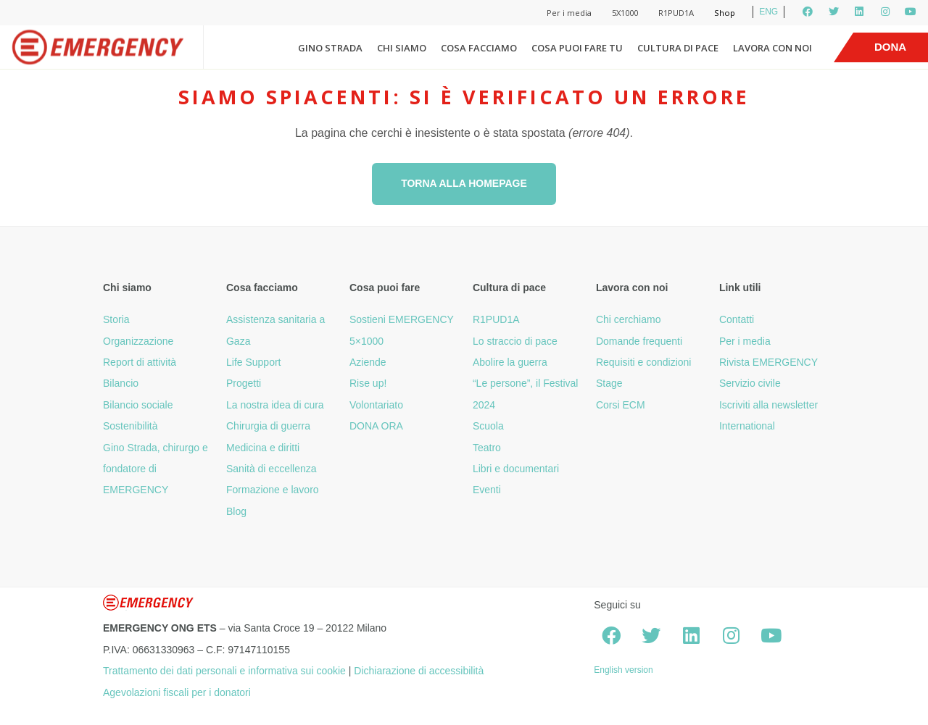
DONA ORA (376, 426)
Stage (609, 383)
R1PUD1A (676, 12)
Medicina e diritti (262, 447)
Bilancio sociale (138, 405)
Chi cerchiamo (628, 319)
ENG (768, 12)
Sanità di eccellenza (271, 468)
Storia (116, 319)
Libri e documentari (516, 468)
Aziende (367, 362)
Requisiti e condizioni (644, 362)
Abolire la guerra (510, 362)
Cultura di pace (677, 47)
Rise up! (367, 383)
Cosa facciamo (479, 47)
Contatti (736, 319)
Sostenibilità (130, 426)
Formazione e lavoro (272, 489)
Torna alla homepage (464, 183)
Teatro (487, 447)
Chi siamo (401, 47)
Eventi (487, 489)
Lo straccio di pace (515, 341)
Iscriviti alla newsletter (768, 405)
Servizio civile (750, 383)
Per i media (569, 12)
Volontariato (376, 405)
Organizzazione (138, 341)
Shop (724, 12)
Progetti (243, 383)
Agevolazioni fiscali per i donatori (177, 692)
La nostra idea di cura (275, 405)
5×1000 (366, 341)
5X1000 (625, 12)
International (747, 426)
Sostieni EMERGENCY (401, 319)
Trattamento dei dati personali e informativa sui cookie (224, 670)
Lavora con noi (772, 47)
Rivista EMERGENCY (768, 362)
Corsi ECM (620, 405)
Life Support (253, 362)
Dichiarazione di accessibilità (419, 670)
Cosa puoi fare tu (577, 47)
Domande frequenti (639, 341)
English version (623, 670)
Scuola (488, 426)
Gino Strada (330, 47)
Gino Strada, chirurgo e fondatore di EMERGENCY (155, 469)
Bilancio (120, 383)
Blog (236, 511)
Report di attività (139, 362)
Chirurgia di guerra (268, 426)
